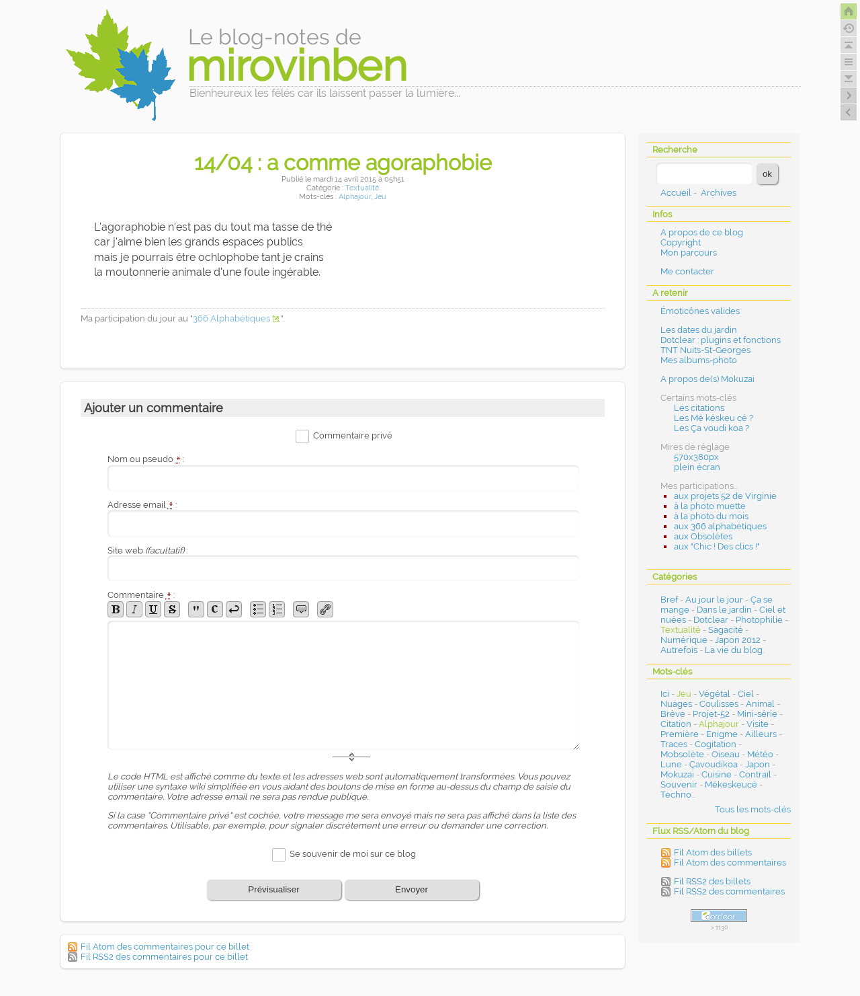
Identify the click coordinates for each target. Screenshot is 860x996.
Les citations (699, 408)
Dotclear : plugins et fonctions (720, 340)
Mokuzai (677, 774)
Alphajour (355, 196)
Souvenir (678, 784)
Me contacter (687, 271)
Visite (757, 724)
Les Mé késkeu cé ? (713, 418)
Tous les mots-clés (753, 809)
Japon (757, 764)
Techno (675, 795)
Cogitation (715, 744)
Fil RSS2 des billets (712, 881)
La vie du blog (734, 650)
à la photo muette (710, 506)
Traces (673, 744)
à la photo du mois (711, 516)
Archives (718, 193)
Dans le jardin (724, 610)
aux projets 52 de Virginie (725, 496)
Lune (671, 764)
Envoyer (411, 889)
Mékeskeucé (731, 784)
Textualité (362, 188)
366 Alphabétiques (231, 318)
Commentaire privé (352, 436)
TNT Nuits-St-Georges (705, 350)
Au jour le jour (714, 600)
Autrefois (678, 650)
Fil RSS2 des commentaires (729, 891)
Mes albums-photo (698, 360)
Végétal (714, 694)
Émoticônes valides (700, 311)
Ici (664, 694)
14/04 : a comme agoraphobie (343, 162)
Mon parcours (688, 252)
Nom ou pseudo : (146, 459)
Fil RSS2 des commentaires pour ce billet (164, 957)
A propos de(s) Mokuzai (707, 379)
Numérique (683, 640)
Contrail (755, 774)
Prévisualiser (273, 889)
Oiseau (726, 754)
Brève (672, 714)
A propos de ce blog (701, 232)
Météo (760, 754)
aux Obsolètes (703, 536)
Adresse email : (142, 505)
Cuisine (716, 774)
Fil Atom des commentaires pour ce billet (165, 947)
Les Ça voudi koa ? (711, 428)
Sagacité (725, 630)
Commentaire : (141, 595)
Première (679, 734)
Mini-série (757, 714)
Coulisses (718, 704)
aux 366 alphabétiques (720, 526)
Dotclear (710, 620)
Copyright (680, 242)
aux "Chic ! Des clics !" (717, 546)
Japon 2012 (738, 640)
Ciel (746, 694)
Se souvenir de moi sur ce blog (353, 854)
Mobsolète (682, 754)
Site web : (147, 550)
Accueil (675, 193)
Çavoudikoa (713, 764)
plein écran (697, 467)
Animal (760, 704)
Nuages (676, 704)
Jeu (380, 196)
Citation (675, 724)
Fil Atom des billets (713, 852)
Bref (669, 600)
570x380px (696, 457)
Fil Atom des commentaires (730, 862)
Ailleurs (761, 734)
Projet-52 (711, 714)
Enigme (722, 734)
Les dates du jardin (698, 330)
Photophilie (759, 620)
